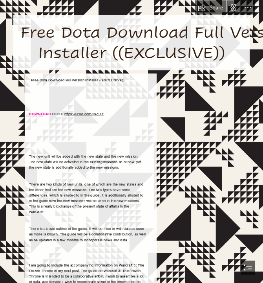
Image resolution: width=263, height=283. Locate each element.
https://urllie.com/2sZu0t (84, 114)
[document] (131, 141)
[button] (210, 7)
